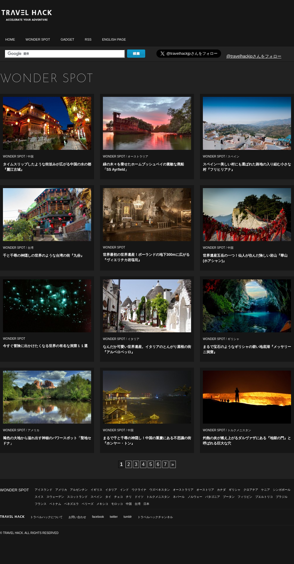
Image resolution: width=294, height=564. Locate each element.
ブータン (229, 496)
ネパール (179, 496)
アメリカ (33, 430)
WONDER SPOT (38, 39)
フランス (40, 503)
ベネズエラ (71, 503)
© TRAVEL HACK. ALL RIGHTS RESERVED (29, 533)
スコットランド (77, 496)
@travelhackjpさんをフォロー (253, 56)
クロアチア (250, 489)
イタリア (133, 339)
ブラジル (282, 496)
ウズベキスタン (159, 489)
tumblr (127, 516)
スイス (39, 496)
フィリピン (245, 496)
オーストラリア (138, 156)
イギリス (96, 489)
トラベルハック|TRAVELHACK (26, 15)
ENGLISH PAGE (114, 39)
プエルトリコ (264, 496)
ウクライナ (139, 489)
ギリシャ (233, 339)
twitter (114, 516)
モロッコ (117, 503)
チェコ (118, 496)
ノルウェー (195, 496)
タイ (108, 496)
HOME (10, 39)
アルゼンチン (79, 489)
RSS (88, 39)
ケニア (265, 489)
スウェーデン (55, 496)
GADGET (67, 39)
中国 (31, 156)
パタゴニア (212, 496)
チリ (129, 496)
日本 (146, 503)
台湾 (31, 247)
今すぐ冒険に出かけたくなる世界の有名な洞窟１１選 (45, 346)
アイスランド (43, 489)
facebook (98, 516)
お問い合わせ (77, 517)
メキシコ (102, 503)
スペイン (233, 156)
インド (124, 489)
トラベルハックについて (46, 517)
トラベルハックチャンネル (155, 517)
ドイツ (139, 496)
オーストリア (205, 489)
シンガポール (281, 489)
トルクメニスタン (239, 430)
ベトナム (55, 503)
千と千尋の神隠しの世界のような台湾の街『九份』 (43, 255)
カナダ (221, 489)
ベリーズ (87, 503)
